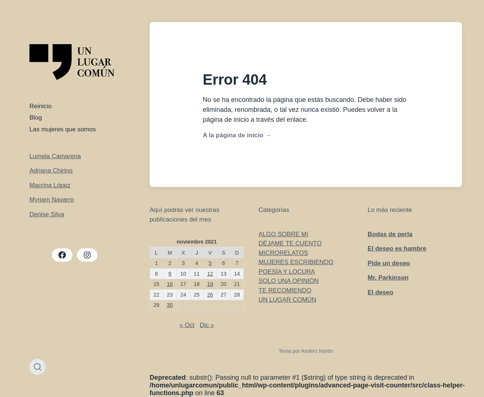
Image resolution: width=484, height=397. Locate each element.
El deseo (380, 292)
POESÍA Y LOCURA (287, 271)
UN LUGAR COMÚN (287, 299)
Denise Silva (46, 214)
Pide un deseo (388, 263)
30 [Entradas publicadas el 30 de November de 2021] (170, 305)
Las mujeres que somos (62, 129)
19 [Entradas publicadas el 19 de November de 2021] (210, 284)
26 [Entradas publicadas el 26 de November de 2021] (210, 295)
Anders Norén (317, 351)
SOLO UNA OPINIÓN (288, 280)
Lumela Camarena (55, 156)
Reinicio (40, 106)
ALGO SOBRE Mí (283, 234)
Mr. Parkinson (387, 277)
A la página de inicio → (237, 135)
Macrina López (50, 185)
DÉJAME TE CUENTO (290, 243)
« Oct (187, 325)
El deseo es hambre (396, 248)
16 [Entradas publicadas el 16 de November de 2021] (170, 284)
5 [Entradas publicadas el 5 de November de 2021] (210, 263)
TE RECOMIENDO (285, 290)
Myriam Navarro (51, 199)
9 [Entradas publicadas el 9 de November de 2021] (169, 274)
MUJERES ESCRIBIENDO (296, 262)
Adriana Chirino (50, 170)
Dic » (207, 325)
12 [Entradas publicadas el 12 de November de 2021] (210, 274)
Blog (35, 117)
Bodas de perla (389, 234)
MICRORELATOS (283, 252)
